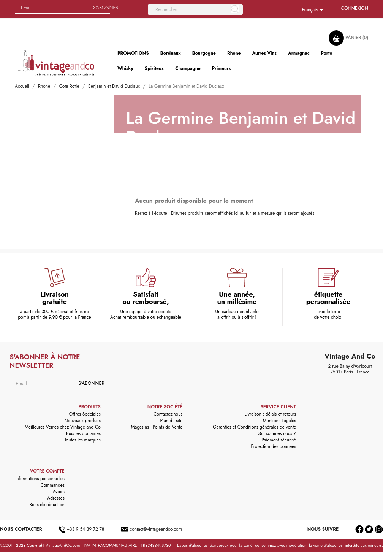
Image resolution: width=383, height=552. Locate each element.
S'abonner (91, 383)
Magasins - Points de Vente (157, 427)
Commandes (52, 485)
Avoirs (59, 491)
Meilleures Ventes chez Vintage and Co (63, 427)
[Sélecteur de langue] (314, 10)
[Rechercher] (195, 9)
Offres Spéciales (85, 414)
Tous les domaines (83, 433)
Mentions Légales (279, 420)
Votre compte (47, 471)
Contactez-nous (168, 414)
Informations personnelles (40, 478)
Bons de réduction (46, 504)
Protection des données (273, 446)
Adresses (56, 498)
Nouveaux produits (82, 420)
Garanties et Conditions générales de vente (254, 427)
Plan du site (171, 420)
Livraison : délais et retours (270, 414)
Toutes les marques (82, 440)
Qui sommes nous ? (277, 433)
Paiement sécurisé (278, 440)
